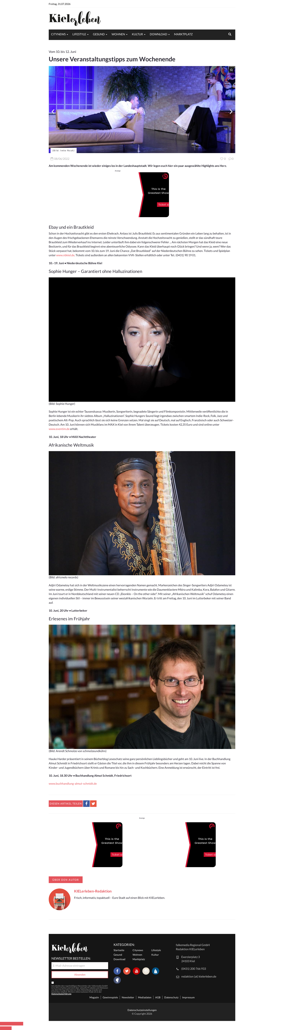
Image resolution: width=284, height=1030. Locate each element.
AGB (157, 997)
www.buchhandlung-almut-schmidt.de (73, 783)
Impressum (188, 997)
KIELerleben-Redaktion (93, 891)
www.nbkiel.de (65, 255)
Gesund (99, 34)
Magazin (94, 997)
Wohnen (118, 34)
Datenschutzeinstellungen (142, 1010)
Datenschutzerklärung (61, 994)
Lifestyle (79, 34)
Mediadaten (144, 997)
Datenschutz (171, 997)
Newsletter (128, 997)
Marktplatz (183, 34)
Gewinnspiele (110, 997)
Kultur (137, 34)
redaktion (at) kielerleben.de (198, 976)
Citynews (58, 34)
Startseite (119, 950)
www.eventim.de (59, 428)
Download (158, 34)
